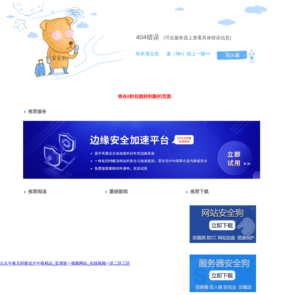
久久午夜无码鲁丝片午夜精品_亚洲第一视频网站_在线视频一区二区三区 (65, 263)
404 (141, 37)
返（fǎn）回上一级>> (188, 53)
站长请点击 (147, 53)
